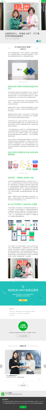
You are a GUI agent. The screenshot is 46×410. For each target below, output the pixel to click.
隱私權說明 (41, 403)
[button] (44, 366)
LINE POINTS (12, 311)
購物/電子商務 (19, 311)
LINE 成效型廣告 (27, 313)
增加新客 (33, 311)
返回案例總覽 (23, 385)
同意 (23, 407)
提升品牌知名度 (13, 313)
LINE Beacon (12, 315)
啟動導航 (23, 300)
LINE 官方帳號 (19, 313)
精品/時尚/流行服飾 (26, 311)
